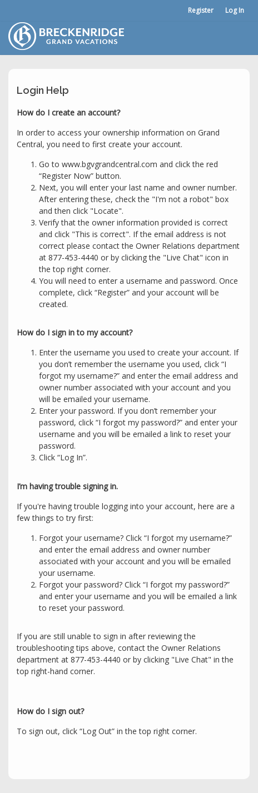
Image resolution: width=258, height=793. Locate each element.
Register (201, 10)
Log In (234, 10)
